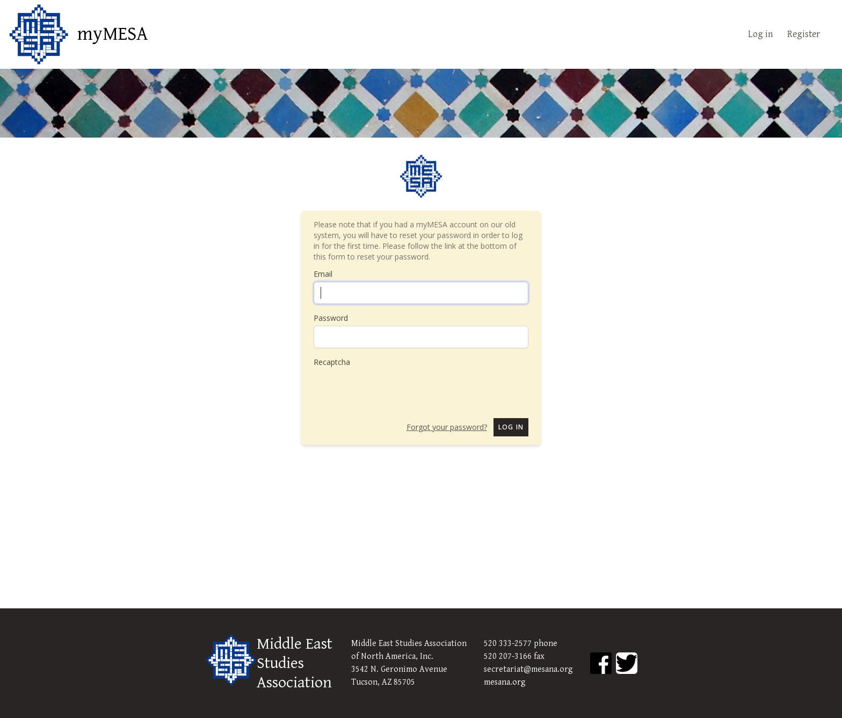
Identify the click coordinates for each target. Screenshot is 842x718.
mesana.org (505, 682)
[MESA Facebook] (601, 663)
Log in (760, 34)
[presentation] (395, 389)
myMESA (112, 34)
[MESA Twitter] (626, 663)
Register (803, 34)
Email (323, 274)
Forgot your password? (447, 427)
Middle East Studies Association (294, 663)
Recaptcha (332, 362)
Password (331, 318)
